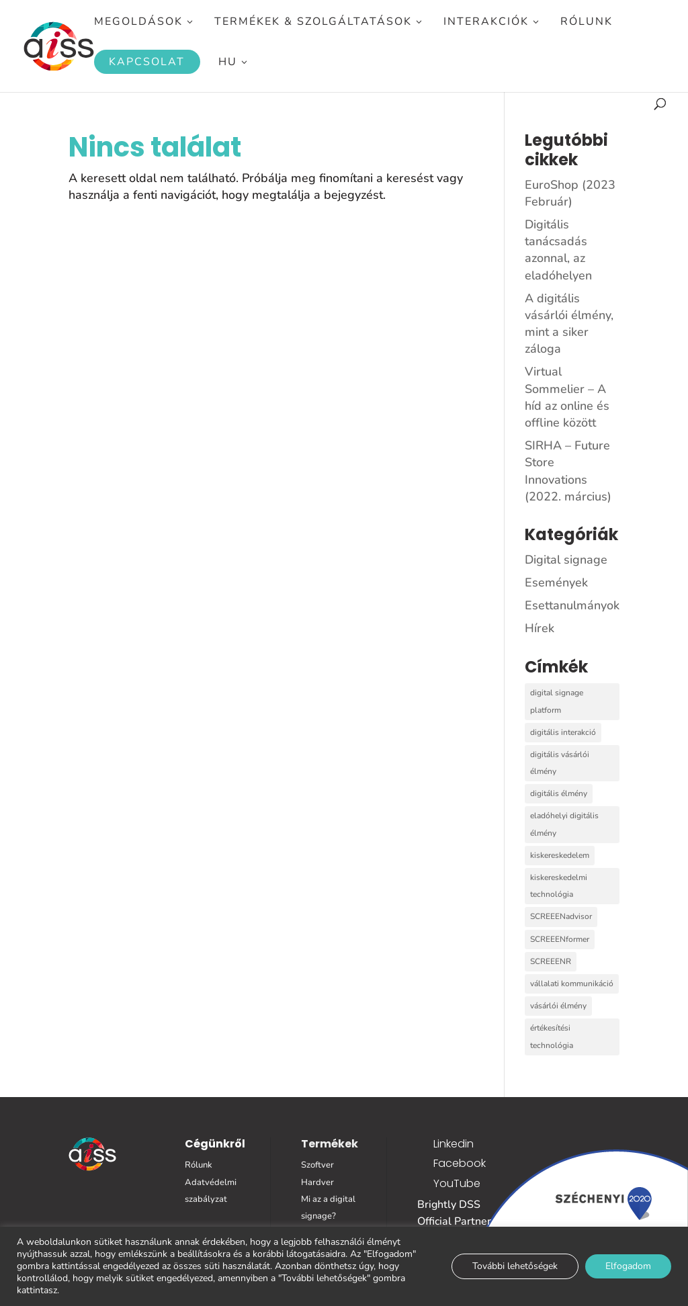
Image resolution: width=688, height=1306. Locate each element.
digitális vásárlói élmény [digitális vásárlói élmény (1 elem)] (559, 763)
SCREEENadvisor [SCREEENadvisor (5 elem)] (561, 916)
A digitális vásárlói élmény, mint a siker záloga (569, 323)
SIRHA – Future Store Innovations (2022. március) (568, 471)
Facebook (459, 1163)
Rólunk (586, 23)
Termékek (329, 1143)
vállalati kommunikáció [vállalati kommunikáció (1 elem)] (571, 983)
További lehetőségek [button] (515, 1266)
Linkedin (453, 1143)
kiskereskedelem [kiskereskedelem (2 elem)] (559, 855)
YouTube (456, 1183)
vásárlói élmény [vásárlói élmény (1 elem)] (558, 1005)
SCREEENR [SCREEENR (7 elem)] (550, 961)
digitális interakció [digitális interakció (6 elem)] (563, 732)
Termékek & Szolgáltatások (313, 23)
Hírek (539, 628)
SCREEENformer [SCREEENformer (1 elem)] (559, 939)
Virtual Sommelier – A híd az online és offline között (567, 397)
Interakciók (486, 23)
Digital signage (566, 560)
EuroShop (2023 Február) (570, 193)
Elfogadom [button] (628, 1266)
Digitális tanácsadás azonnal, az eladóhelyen (558, 250)
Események (556, 582)
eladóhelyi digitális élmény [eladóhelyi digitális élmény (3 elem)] (564, 824)
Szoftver (317, 1165)
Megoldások (138, 23)
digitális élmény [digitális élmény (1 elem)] (558, 793)
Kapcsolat (147, 61)
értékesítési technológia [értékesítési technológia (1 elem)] (551, 1036)
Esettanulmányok (572, 605)
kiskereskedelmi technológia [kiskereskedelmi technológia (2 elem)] (558, 886)
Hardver (317, 1182)
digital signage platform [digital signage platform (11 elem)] (556, 701)
